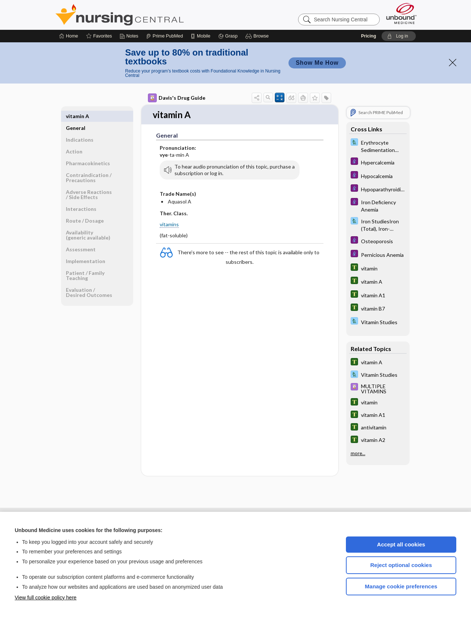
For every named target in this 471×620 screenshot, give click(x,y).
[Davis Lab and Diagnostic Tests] (378, 145)
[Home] (68, 36)
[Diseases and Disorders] (378, 162)
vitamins (169, 225)
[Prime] (164, 36)
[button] (258, 36)
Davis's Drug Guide (176, 97)
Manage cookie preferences (401, 586)
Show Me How (317, 63)
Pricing (368, 36)
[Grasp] (228, 36)
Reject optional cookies (401, 565)
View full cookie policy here (46, 597)
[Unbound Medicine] (401, 13)
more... (358, 453)
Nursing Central (147, 15)
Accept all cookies (401, 544)
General (75, 116)
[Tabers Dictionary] (378, 268)
